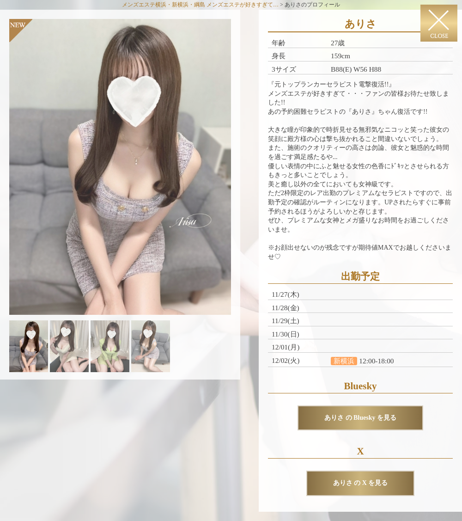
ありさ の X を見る (360, 482)
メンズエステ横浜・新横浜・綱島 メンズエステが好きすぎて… (200, 4)
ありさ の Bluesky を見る (360, 417)
